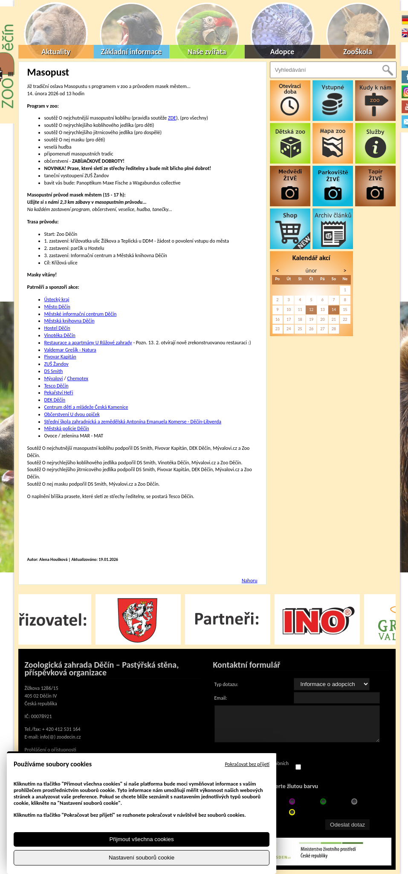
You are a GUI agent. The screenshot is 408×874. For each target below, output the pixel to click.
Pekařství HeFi (58, 393)
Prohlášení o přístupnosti (50, 750)
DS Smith (53, 371)
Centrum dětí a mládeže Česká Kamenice (86, 407)
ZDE (172, 118)
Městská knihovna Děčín (69, 321)
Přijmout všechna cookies (141, 839)
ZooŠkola (357, 51)
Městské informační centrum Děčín (80, 314)
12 (311, 309)
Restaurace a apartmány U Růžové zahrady (88, 343)
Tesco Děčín (56, 386)
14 (334, 309)
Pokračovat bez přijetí (247, 764)
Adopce (282, 51)
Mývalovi (53, 378)
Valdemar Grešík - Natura (70, 350)
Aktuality (55, 51)
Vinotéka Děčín (59, 335)
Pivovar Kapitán (60, 357)
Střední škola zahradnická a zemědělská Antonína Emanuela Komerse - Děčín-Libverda (133, 422)
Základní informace (131, 51)
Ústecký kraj (56, 299)
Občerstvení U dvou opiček (72, 414)
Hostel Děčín (57, 328)
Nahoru (250, 581)
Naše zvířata (207, 51)
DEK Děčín (55, 400)
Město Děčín (57, 307)
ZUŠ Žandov (56, 364)
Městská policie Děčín (66, 428)
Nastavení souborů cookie (141, 857)
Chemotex (77, 378)
